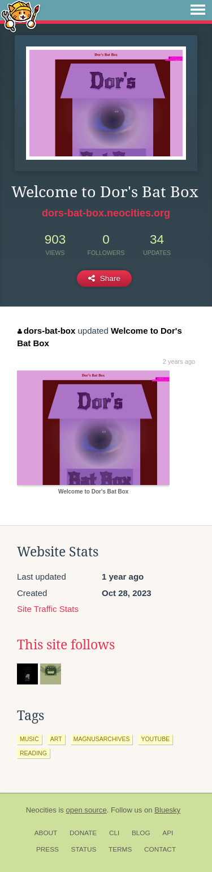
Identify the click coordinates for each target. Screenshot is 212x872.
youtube (155, 738)
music (29, 738)
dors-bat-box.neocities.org (106, 213)
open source (86, 810)
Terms (120, 849)
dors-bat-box (46, 330)
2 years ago (179, 361)
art (56, 738)
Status (84, 849)
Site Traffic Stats (48, 609)
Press (47, 849)
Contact (160, 849)
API (167, 833)
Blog (141, 833)
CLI (114, 833)
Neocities (41, 810)
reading (33, 753)
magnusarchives (101, 738)
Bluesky (167, 810)
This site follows (66, 644)
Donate (83, 833)
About (46, 833)
